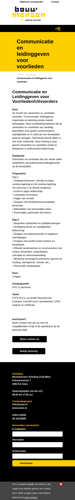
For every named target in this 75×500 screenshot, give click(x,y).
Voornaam (18, 439)
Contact (55, 2)
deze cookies (31, 497)
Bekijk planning (29, 351)
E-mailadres (19, 429)
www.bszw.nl (19, 408)
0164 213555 (19, 415)
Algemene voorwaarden (31, 2)
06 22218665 (19, 418)
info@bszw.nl (19, 404)
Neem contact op (29, 339)
